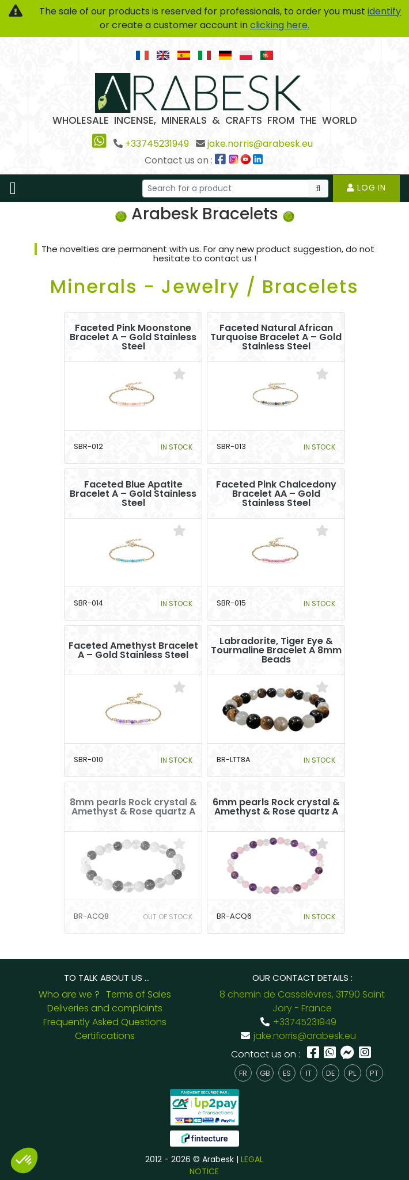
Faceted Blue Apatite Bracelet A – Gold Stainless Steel (133, 494)
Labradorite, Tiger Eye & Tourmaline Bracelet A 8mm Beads (276, 650)
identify (384, 11)
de (330, 1073)
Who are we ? (69, 994)
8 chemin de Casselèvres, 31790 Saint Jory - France (302, 1001)
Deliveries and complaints (104, 1008)
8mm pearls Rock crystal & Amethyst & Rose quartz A (133, 807)
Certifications (105, 1035)
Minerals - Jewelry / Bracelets (204, 286)
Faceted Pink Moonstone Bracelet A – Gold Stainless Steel (133, 337)
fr (243, 1073)
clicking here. (279, 25)
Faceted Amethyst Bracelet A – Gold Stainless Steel (133, 650)
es (287, 1073)
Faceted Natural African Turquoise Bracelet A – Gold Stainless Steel (276, 337)
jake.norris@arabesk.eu (260, 143)
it (309, 1073)
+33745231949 (157, 143)
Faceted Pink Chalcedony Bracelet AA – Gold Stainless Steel (276, 494)
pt (374, 1073)
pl (352, 1073)
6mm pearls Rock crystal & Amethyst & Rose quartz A (276, 807)
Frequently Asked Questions (104, 1022)
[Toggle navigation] (13, 188)
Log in (366, 187)
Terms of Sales (138, 994)
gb (265, 1073)
